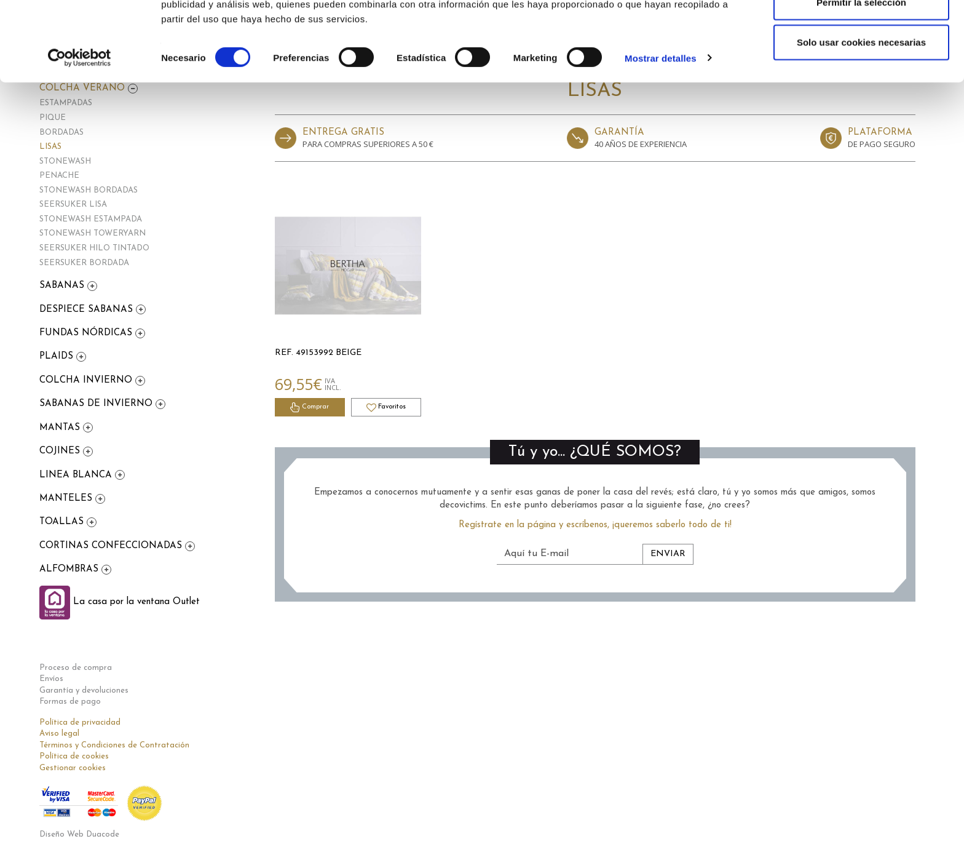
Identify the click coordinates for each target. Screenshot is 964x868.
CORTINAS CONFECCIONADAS (112, 546)
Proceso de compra (75, 668)
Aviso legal (59, 734)
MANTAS (61, 427)
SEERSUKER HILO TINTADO (94, 248)
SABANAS (63, 285)
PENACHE (59, 176)
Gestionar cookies (72, 768)
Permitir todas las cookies (861, 32)
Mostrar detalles (661, 129)
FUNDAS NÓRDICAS (87, 333)
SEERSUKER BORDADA (84, 263)
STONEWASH (65, 161)
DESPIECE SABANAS (87, 309)
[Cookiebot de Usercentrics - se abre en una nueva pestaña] (79, 129)
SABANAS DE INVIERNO (97, 403)
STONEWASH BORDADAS (88, 190)
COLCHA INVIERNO (87, 380)
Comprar (309, 407)
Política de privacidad (79, 723)
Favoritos (386, 407)
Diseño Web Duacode (79, 834)
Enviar (667, 554)
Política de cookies (74, 756)
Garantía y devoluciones (83, 691)
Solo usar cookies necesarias (861, 113)
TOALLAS (63, 522)
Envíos (51, 679)
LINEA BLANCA (77, 475)
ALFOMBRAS (70, 569)
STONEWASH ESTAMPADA (90, 219)
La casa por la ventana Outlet (119, 602)
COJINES (61, 451)
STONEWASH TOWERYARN (92, 233)
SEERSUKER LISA (73, 205)
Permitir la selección (861, 73)
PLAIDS (57, 356)
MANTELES (67, 498)
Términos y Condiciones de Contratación (114, 745)
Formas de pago (70, 702)
